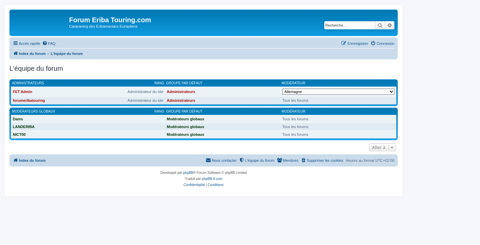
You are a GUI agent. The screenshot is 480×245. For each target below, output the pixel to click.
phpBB (188, 173)
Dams (18, 119)
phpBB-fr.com (212, 179)
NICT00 (19, 134)
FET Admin (22, 92)
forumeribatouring (29, 100)
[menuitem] (49, 43)
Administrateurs (28, 83)
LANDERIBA (24, 127)
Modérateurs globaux (33, 111)
